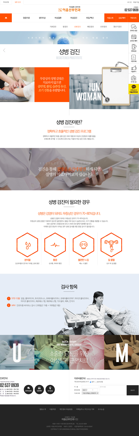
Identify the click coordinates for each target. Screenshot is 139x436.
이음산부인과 (69, 9)
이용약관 (53, 409)
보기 (87, 381)
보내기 (133, 390)
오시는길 (101, 409)
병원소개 (43, 409)
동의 (92, 382)
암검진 (65, 27)
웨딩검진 (90, 27)
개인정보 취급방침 (65, 409)
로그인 (129, 2)
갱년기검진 (117, 27)
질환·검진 (18, 2)
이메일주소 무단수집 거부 (85, 409)
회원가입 (136, 2)
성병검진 (77, 27)
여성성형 (6, 2)
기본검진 (53, 27)
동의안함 (99, 382)
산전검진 (103, 27)
